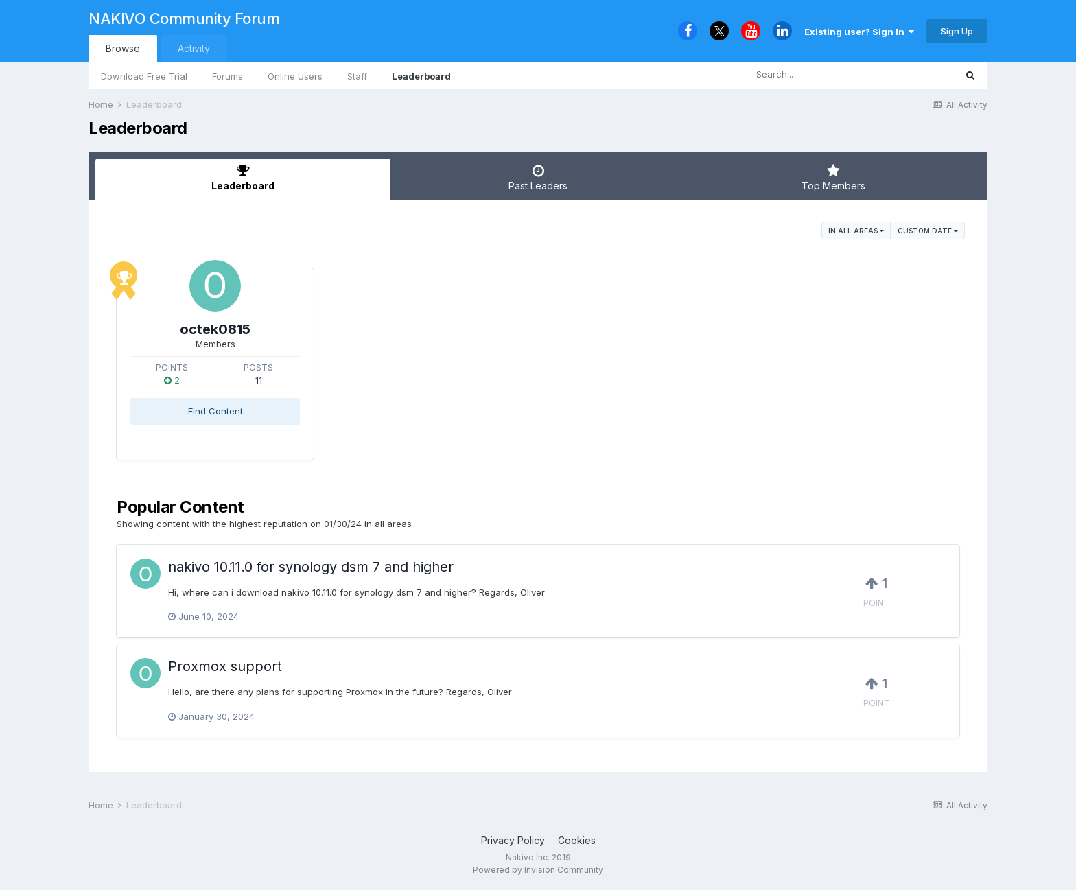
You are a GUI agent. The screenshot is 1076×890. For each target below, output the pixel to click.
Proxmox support (225, 666)
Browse (123, 48)
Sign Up (957, 30)
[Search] (812, 75)
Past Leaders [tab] (538, 177)
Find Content (215, 411)
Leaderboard (421, 76)
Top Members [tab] (833, 177)
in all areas (856, 230)
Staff (357, 76)
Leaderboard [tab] (243, 177)
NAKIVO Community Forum (184, 18)
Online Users (295, 76)
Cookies (577, 840)
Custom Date (928, 230)
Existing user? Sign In (859, 31)
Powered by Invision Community (538, 870)
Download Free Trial (144, 76)
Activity (194, 48)
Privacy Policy (513, 840)
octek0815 (215, 329)
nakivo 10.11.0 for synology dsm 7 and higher (311, 567)
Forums (227, 76)
